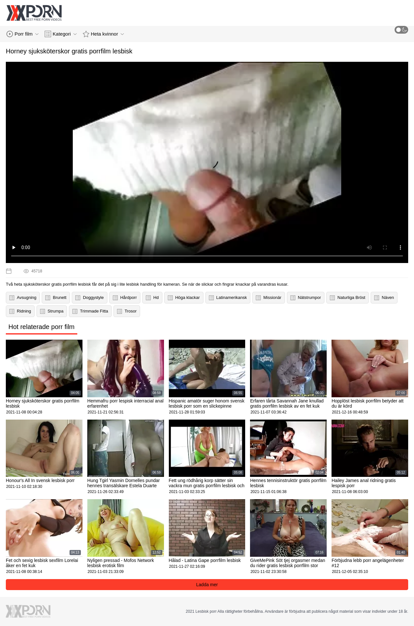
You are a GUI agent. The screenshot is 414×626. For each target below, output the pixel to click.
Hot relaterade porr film (41, 326)
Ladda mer (207, 584)
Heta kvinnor (103, 34)
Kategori (61, 34)
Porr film (22, 34)
